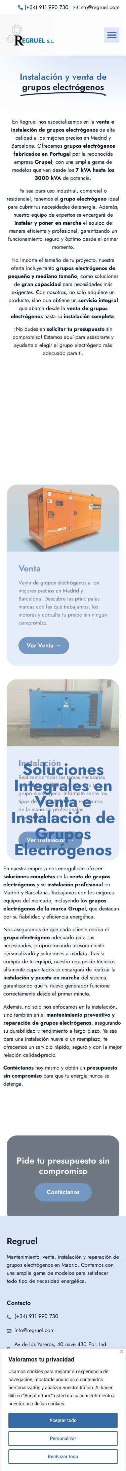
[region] (63, 1409)
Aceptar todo (63, 1420)
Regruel (22, 1241)
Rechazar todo (63, 1456)
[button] (111, 35)
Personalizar (63, 1438)
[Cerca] (121, 1351)
